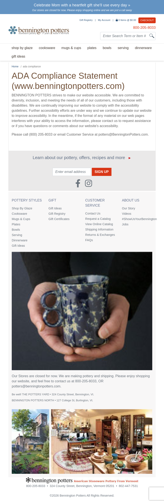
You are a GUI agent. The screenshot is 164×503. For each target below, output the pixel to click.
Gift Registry (86, 20)
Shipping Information (99, 229)
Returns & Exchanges (100, 234)
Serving (17, 235)
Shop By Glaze (22, 208)
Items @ (126, 20)
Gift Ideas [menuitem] (18, 56)
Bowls (16, 229)
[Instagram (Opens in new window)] (88, 182)
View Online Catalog (99, 224)
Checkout (147, 20)
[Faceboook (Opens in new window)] (78, 182)
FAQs (89, 240)
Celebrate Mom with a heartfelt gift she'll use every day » (82, 5)
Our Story (128, 208)
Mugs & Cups (21, 219)
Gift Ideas (18, 245)
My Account (104, 20)
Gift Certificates (58, 219)
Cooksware (19, 213)
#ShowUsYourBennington (137, 219)
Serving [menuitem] (123, 48)
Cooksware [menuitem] (47, 48)
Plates (16, 224)
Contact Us (92, 213)
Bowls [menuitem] (107, 48)
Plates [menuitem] (92, 48)
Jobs (125, 224)
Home (15, 66)
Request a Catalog (98, 218)
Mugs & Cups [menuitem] (71, 48)
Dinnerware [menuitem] (143, 48)
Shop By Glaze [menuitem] (22, 48)
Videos (126, 213)
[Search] (152, 36)
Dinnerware (20, 240)
